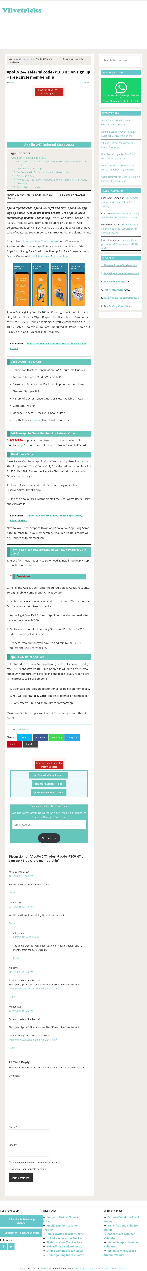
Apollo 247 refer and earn (30, 187)
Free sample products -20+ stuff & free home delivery (119, 202)
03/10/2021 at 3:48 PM (21, 906)
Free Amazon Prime (114, 281)
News (37, 420)
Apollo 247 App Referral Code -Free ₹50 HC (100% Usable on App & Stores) (53, 163)
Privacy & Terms (107, 1268)
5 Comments (85, 82)
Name (13, 1127)
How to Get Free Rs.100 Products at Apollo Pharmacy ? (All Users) (52, 179)
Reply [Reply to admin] (16, 958)
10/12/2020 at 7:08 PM (21, 876)
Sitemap (122, 1268)
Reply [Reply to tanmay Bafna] (12, 892)
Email (13, 1144)
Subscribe (49, 838)
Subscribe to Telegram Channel (21, 1232)
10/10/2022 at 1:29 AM (21, 972)
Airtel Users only (25, 176)
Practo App (61, 256)
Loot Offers (23, 729)
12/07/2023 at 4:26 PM (21, 1010)
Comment (15, 1075)
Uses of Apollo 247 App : (30, 168)
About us (79, 1268)
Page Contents (19, 153)
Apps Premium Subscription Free (121, 297)
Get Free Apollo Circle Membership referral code (43, 172)
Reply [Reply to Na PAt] (12, 923)
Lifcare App (43, 256)
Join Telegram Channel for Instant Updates (49, 764)
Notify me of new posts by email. (28, 1169)
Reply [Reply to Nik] (12, 996)
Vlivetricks (21, 9)
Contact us (91, 1268)
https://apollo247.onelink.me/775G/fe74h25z (33, 988)
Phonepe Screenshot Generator (120, 265)
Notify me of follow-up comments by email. (34, 1162)
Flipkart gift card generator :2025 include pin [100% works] (119, 244)
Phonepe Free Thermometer (41, 241)
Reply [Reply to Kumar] (12, 1047)
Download (22, 183)
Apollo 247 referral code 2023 (29, 157)
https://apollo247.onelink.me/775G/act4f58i (32, 1039)
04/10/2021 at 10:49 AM (26, 937)
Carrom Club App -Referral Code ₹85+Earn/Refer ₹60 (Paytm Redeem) (120, 228)
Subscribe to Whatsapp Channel (21, 1221)
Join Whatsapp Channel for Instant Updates (49, 91)
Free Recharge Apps (114, 289)
